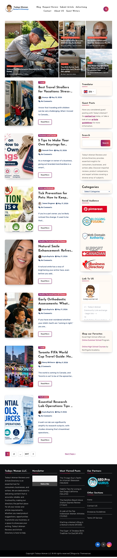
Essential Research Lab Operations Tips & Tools (55, 407)
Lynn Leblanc (67, 45)
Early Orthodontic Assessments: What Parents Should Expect (55, 304)
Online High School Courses (94, 347)
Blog (38, 7)
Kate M (92, 45)
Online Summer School (91, 340)
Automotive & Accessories (15, 66)
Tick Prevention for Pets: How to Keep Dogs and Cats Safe (53, 198)
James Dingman (14, 74)
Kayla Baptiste (46, 257)
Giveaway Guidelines (96, 513)
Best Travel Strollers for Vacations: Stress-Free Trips (54, 91)
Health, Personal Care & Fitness (97, 37)
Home (89, 501)
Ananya (43, 97)
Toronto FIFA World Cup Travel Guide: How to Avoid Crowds (55, 357)
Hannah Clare (45, 151)
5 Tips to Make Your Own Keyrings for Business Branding (53, 145)
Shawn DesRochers (96, 72)
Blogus (74, 555)
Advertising (81, 7)
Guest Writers (73, 11)
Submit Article (67, 7)
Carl (64, 74)
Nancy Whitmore (46, 363)
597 (27, 455)
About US (59, 11)
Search (86, 135)
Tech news (65, 64)
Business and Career (47, 135)
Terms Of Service (94, 519)
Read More (45, 122)
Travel (90, 62)
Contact (47, 11)
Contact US (92, 507)
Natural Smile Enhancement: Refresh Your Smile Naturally (55, 251)
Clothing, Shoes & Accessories (70, 37)
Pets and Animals (46, 189)
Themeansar (85, 555)
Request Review (50, 7)
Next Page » (70, 455)
